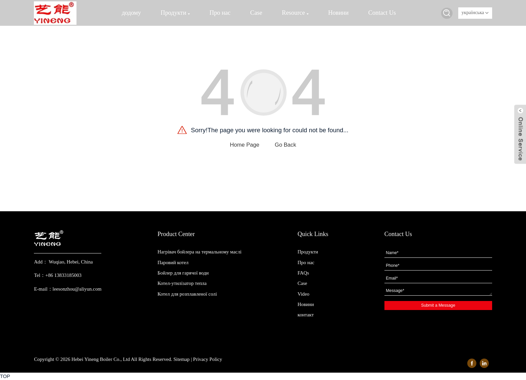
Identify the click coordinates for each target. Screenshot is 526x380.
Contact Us (382, 12)
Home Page (244, 145)
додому (131, 12)
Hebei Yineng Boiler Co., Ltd (100, 359)
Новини (338, 12)
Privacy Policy (207, 359)
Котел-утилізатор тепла (182, 283)
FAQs (303, 273)
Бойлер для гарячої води (183, 273)
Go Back (285, 145)
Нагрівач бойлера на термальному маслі (200, 251)
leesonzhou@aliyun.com (77, 289)
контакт (306, 314)
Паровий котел (173, 262)
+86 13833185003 (63, 275)
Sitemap (181, 359)
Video (303, 294)
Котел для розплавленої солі (187, 294)
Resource (295, 12)
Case (256, 12)
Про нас (220, 12)
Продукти (175, 12)
